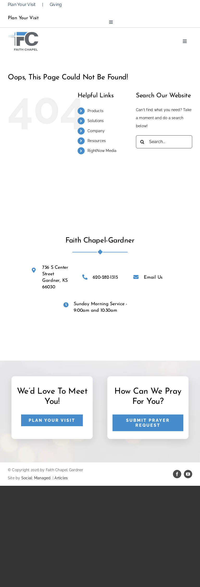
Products (95, 111)
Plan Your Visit (22, 4)
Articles (61, 478)
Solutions (96, 121)
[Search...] (164, 141)
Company (96, 131)
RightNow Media (102, 151)
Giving (56, 4)
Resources (97, 141)
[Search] (142, 141)
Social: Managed (36, 478)
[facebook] (177, 474)
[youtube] (188, 474)
